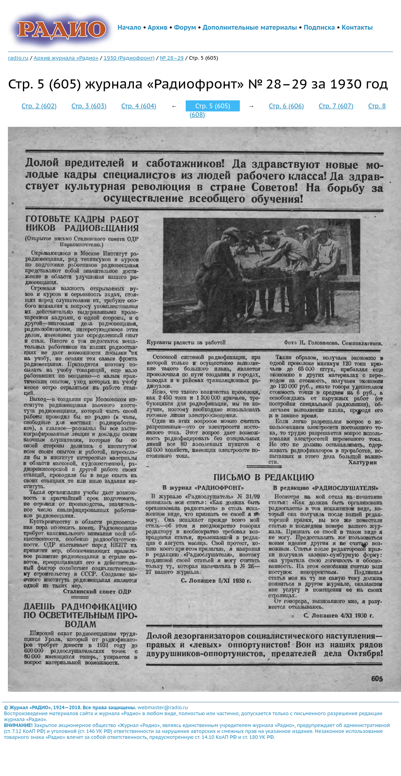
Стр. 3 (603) (89, 106)
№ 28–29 (172, 57)
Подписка (319, 27)
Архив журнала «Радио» (66, 57)
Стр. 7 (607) (336, 106)
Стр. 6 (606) (286, 106)
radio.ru (18, 57)
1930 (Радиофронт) (129, 57)
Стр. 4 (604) (138, 106)
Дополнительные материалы (250, 27)
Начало (129, 27)
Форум (185, 27)
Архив (158, 27)
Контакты (357, 27)
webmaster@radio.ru (162, 707)
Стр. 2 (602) (39, 106)
